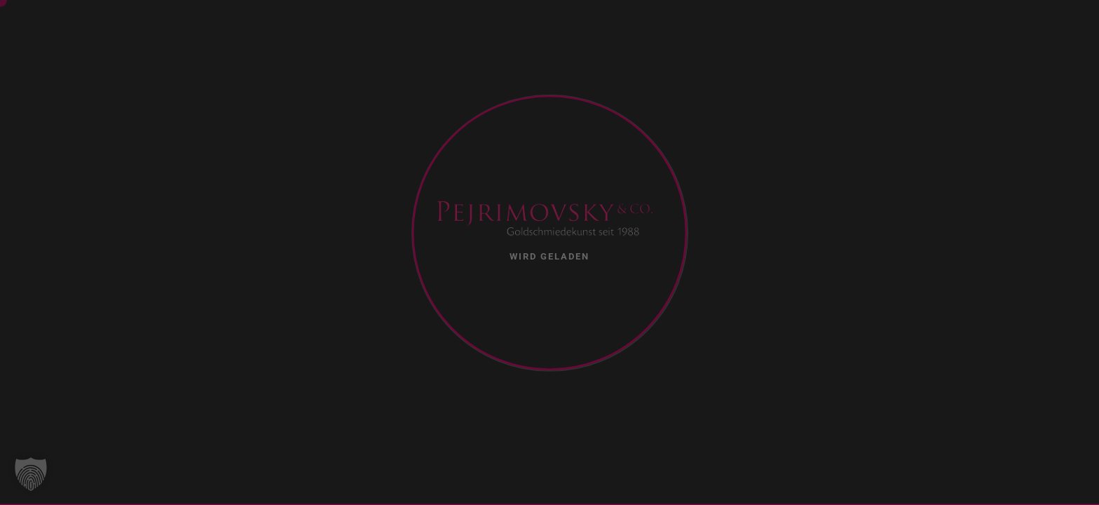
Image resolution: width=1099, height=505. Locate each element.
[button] (31, 474)
